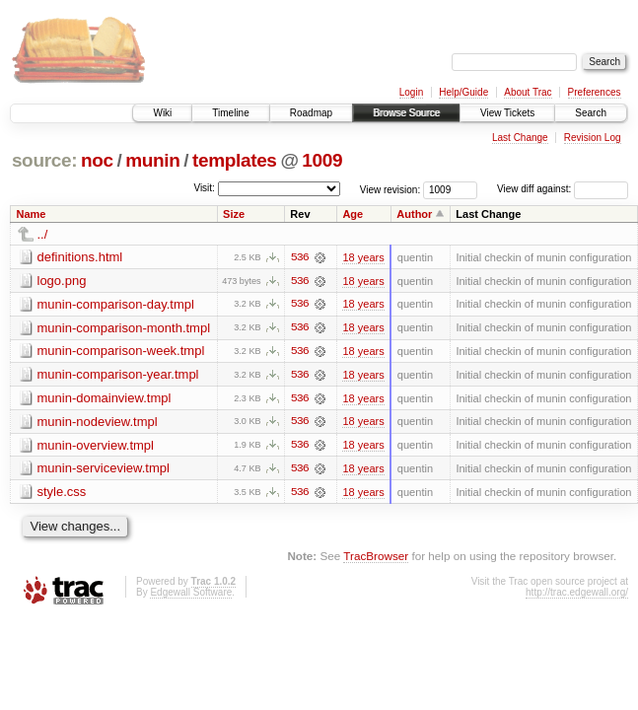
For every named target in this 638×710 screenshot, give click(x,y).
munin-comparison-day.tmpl (115, 304)
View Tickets (507, 112)
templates (234, 160)
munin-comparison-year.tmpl (118, 375)
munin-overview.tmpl (96, 446)
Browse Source (406, 112)
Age (352, 214)
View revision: (390, 188)
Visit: (204, 187)
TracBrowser (375, 557)
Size (234, 214)
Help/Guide (463, 92)
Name (31, 214)
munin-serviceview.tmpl (103, 469)
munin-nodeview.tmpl (97, 422)
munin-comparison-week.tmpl (121, 351)
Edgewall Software (191, 594)
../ (42, 234)
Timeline (230, 112)
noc (97, 160)
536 (300, 257)
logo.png (62, 280)
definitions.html (80, 256)
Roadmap (311, 112)
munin (152, 160)
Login (411, 92)
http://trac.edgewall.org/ (577, 594)
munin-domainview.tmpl (104, 398)
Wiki (162, 112)
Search (590, 112)
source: (44, 160)
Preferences (594, 92)
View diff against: (562, 188)
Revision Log (592, 137)
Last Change (520, 137)
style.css (62, 493)
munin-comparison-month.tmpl (124, 327)
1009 (322, 160)
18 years (363, 257)
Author (414, 214)
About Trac (527, 92)
